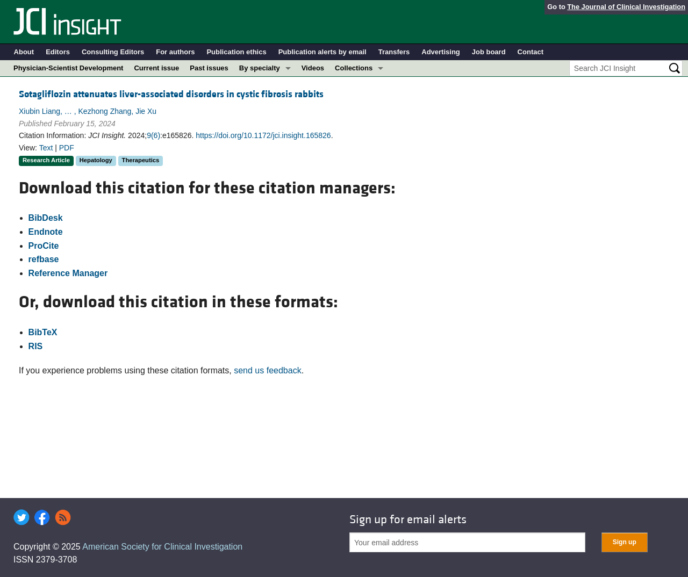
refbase (43, 259)
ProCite (43, 245)
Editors (58, 52)
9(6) (153, 135)
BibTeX (43, 332)
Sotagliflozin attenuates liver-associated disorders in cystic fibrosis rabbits (171, 94)
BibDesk (45, 217)
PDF (66, 147)
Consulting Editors (113, 52)
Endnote (45, 231)
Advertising (440, 52)
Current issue (156, 68)
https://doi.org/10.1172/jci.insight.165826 (263, 135)
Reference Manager (68, 273)
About (24, 52)
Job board (489, 52)
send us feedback (267, 370)
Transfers (394, 52)
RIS (35, 346)
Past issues (209, 68)
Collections (353, 68)
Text (46, 147)
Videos (313, 68)
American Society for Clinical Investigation (162, 546)
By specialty (259, 68)
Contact (530, 52)
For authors (175, 52)
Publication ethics (236, 52)
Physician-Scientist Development (68, 68)
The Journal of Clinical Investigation (626, 7)
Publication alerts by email (322, 52)
